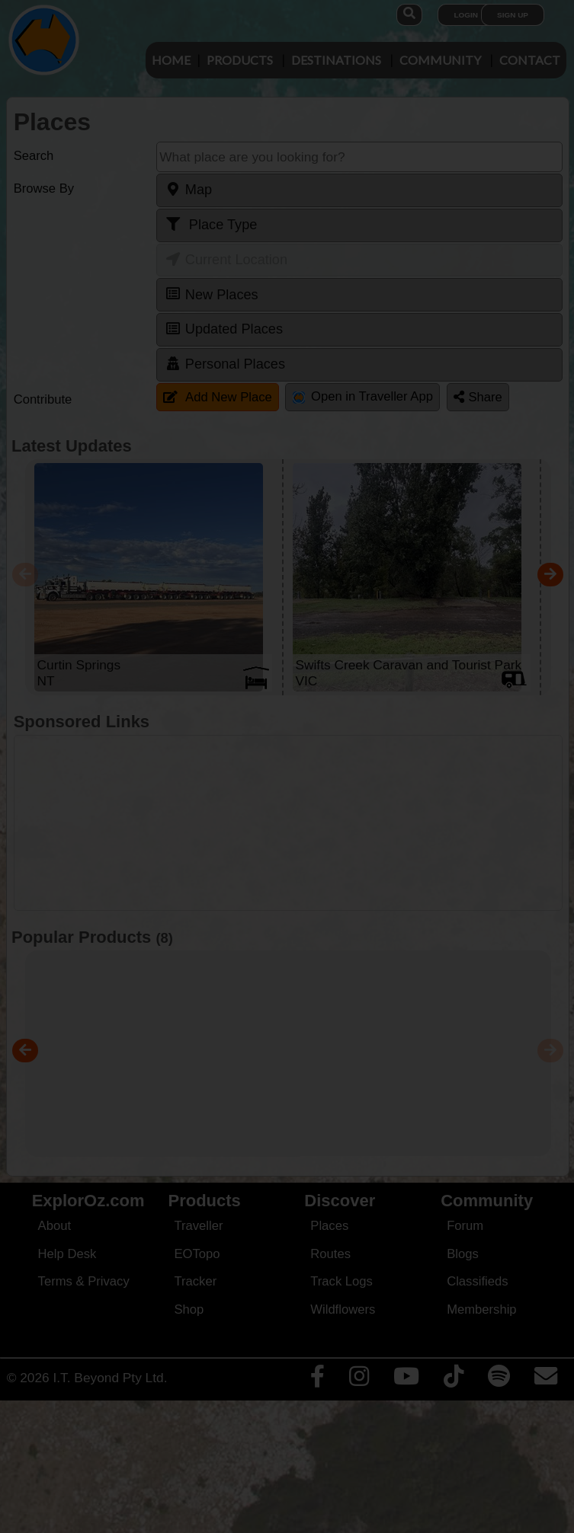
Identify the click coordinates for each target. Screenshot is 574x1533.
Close (430, 333)
